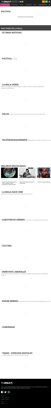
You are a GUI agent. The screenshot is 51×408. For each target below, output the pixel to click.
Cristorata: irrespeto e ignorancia (44, 182)
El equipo (2, 395)
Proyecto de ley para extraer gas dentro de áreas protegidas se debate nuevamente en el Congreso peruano (9, 183)
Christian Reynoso (41, 179)
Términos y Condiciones (5, 397)
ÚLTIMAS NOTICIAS (14, 4)
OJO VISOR (21, 179)
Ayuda (2, 401)
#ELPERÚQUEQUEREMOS (42, 4)
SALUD (35, 4)
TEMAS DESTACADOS (5, 4)
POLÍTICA (21, 4)
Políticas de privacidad (5, 399)
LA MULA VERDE (29, 4)
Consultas (3, 403)
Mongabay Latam (4, 179)
